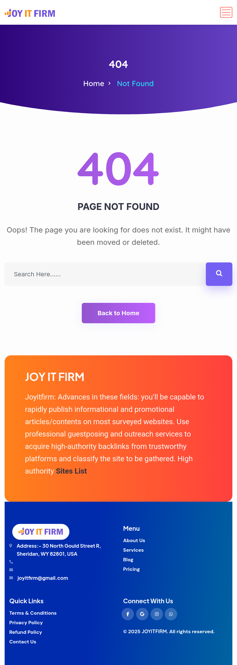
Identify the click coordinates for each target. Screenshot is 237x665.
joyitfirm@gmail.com (43, 578)
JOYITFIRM (154, 631)
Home (93, 83)
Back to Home (118, 313)
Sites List (71, 471)
